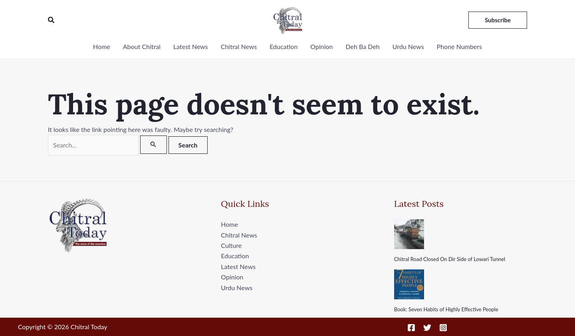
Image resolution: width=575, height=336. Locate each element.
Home (101, 46)
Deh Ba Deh (363, 46)
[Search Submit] (153, 145)
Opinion (321, 46)
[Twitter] (427, 328)
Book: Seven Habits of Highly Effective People (446, 309)
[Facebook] (411, 328)
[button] (51, 20)
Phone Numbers (459, 46)
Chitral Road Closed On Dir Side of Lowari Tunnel (449, 259)
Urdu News (408, 46)
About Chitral (142, 46)
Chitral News (239, 46)
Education (283, 46)
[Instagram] (443, 328)
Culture (231, 245)
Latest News (190, 46)
